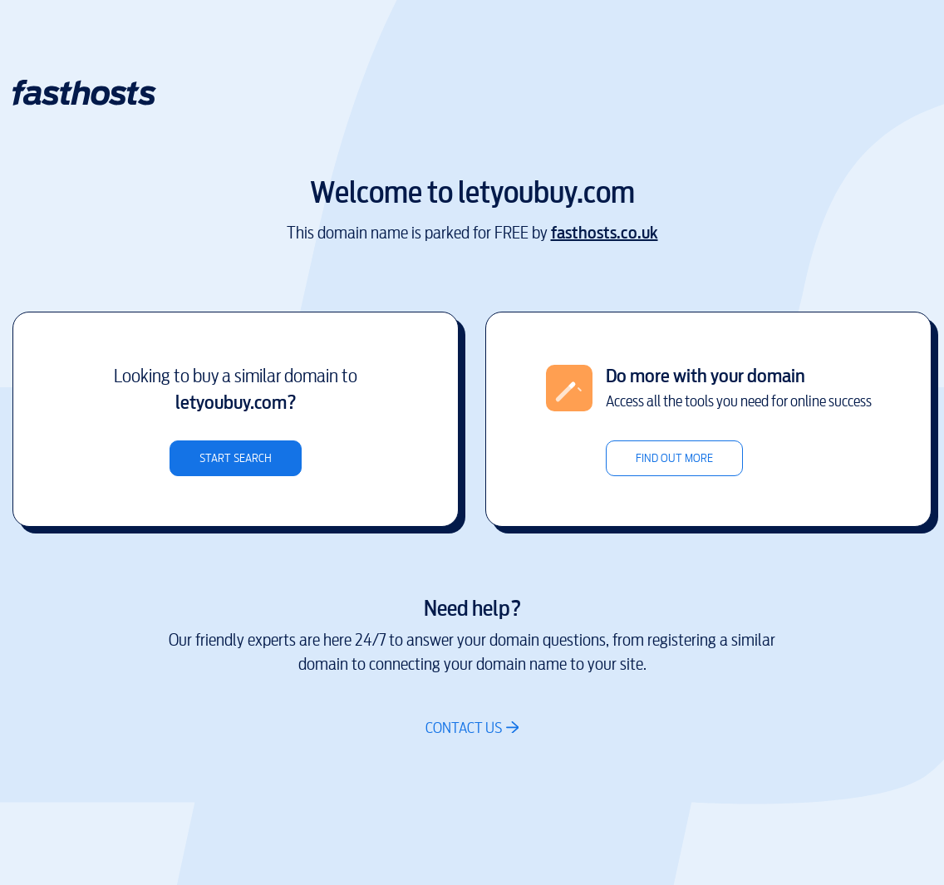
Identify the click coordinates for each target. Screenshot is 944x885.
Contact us (463, 727)
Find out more (674, 458)
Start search (235, 458)
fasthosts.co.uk (604, 233)
